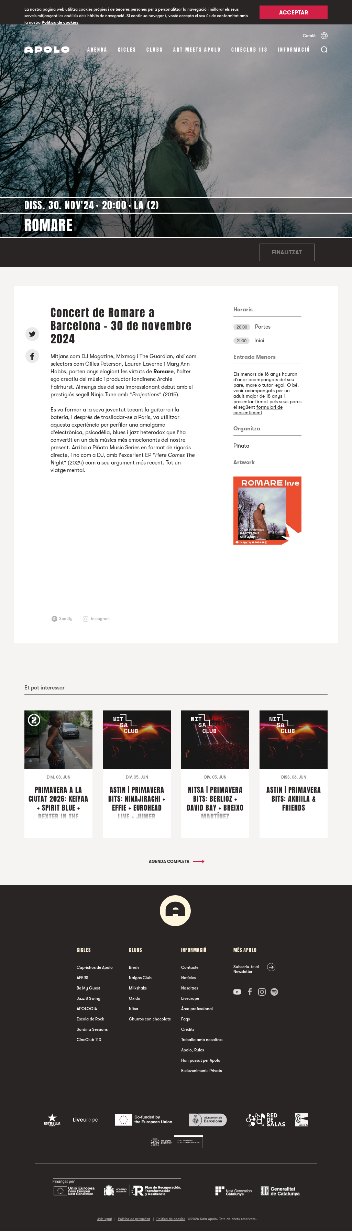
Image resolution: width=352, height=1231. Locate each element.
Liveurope (190, 998)
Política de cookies (60, 22)
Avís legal (104, 1219)
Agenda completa (176, 861)
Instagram (100, 618)
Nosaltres (189, 988)
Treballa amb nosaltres (201, 1039)
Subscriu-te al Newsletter (246, 969)
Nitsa (133, 1008)
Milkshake (138, 988)
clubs (154, 49)
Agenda (97, 49)
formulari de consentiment (258, 409)
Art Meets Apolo (197, 49)
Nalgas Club (140, 977)
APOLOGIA (87, 1008)
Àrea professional (197, 1008)
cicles (127, 49)
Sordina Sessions (92, 1029)
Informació (294, 49)
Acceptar (293, 13)
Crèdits (187, 1029)
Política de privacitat (134, 1219)
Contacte (189, 967)
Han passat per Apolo (200, 1060)
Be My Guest (88, 988)
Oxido (134, 998)
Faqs (185, 1019)
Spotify (66, 618)
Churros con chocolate (150, 1019)
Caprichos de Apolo (95, 967)
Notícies (188, 977)
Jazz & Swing (88, 998)
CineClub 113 (249, 49)
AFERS (82, 977)
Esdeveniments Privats (201, 1070)
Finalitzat (287, 252)
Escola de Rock (90, 1019)
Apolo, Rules (192, 1050)
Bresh (134, 967)
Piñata (241, 446)
